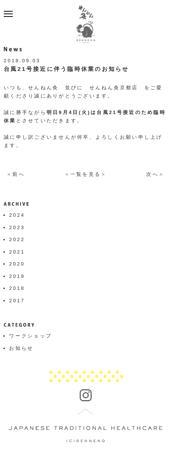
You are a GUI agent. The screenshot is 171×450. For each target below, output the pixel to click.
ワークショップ (30, 336)
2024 (17, 215)
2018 (17, 288)
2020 (17, 264)
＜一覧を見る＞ (85, 174)
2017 (17, 300)
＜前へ (15, 174)
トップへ (85, 412)
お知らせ (21, 348)
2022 (17, 239)
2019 (17, 276)
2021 (17, 252)
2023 (17, 227)
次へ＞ (155, 174)
